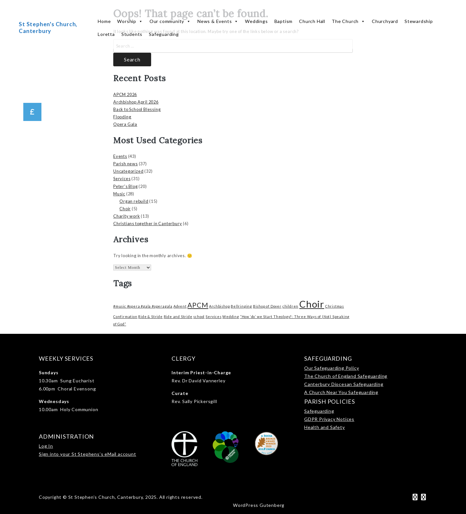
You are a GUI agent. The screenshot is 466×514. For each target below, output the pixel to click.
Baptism (283, 21)
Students (131, 34)
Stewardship (419, 21)
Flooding (122, 116)
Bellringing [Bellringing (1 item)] (241, 306)
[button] (32, 112)
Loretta (106, 34)
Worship (130, 21)
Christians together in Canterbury (147, 223)
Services (121, 178)
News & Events (218, 21)
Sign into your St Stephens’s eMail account (87, 454)
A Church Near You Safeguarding (341, 392)
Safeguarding (164, 34)
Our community (170, 21)
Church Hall (312, 21)
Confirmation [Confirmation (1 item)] (125, 316)
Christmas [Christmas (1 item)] (334, 306)
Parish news (125, 163)
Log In (46, 446)
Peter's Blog (125, 186)
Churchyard (385, 21)
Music (119, 193)
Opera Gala (125, 124)
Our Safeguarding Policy (331, 368)
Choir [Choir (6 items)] (311, 304)
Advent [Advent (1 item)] (180, 306)
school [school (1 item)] (199, 316)
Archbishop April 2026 (136, 101)
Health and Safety (324, 427)
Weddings (256, 21)
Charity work (126, 216)
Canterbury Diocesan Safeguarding (343, 384)
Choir (125, 208)
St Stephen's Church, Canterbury (48, 27)
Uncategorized (128, 171)
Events (120, 156)
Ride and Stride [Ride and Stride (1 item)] (178, 316)
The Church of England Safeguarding (345, 376)
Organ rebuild (133, 201)
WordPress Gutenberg (258, 505)
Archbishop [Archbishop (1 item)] (219, 306)
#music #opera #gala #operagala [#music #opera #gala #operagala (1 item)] (142, 306)
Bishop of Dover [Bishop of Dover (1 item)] (267, 306)
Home (104, 21)
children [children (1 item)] (290, 306)
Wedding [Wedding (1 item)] (230, 316)
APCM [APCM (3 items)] (197, 305)
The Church (348, 21)
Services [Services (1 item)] (213, 316)
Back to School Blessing (137, 109)
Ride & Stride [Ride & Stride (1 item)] (150, 316)
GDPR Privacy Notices (329, 419)
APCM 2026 (125, 94)
